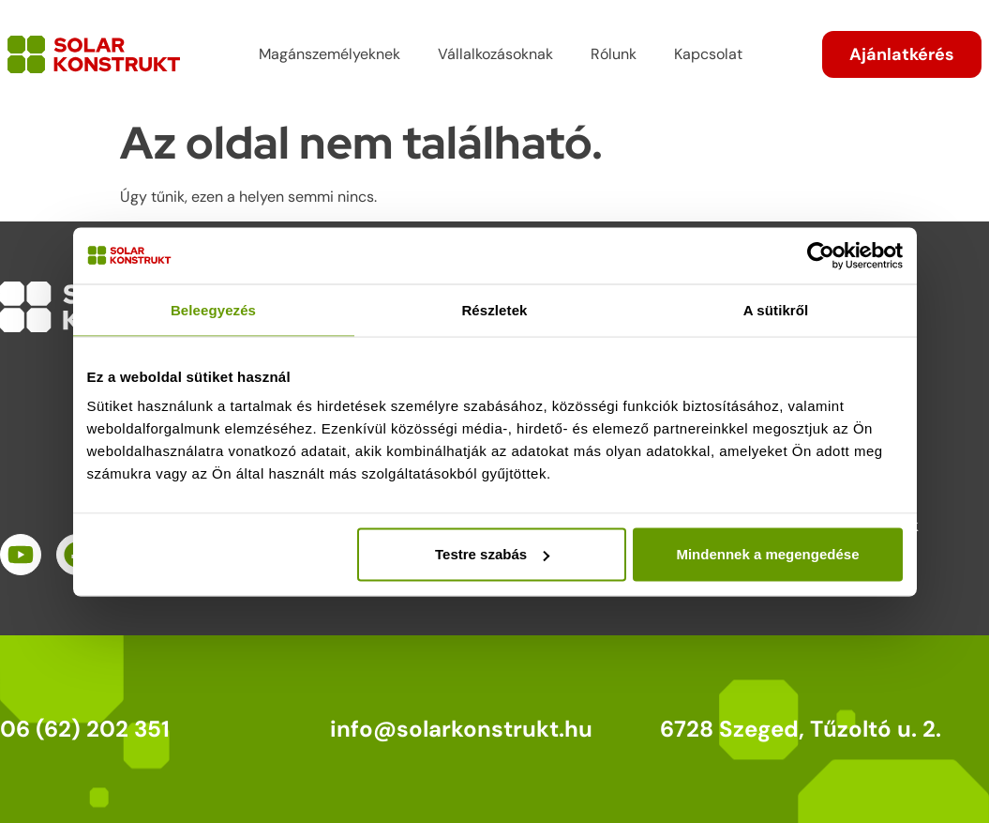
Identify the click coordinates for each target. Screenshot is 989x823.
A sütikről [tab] (776, 309)
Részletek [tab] (494, 309)
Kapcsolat (708, 54)
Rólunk (614, 54)
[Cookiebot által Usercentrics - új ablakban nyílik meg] (821, 255)
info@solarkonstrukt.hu (461, 728)
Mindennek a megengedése (767, 554)
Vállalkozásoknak (495, 54)
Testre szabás (492, 554)
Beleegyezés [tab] (213, 309)
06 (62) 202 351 (85, 728)
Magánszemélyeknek (329, 54)
